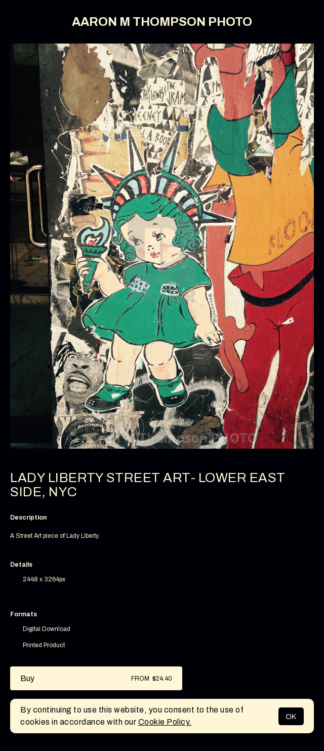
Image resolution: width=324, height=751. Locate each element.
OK (291, 716)
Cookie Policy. (165, 722)
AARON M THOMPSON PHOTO (162, 21)
